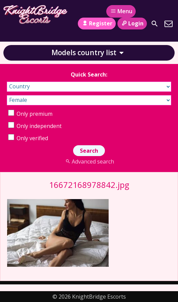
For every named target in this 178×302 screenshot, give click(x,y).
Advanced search (89, 161)
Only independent (35, 126)
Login (132, 23)
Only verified (28, 138)
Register (96, 23)
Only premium (30, 113)
